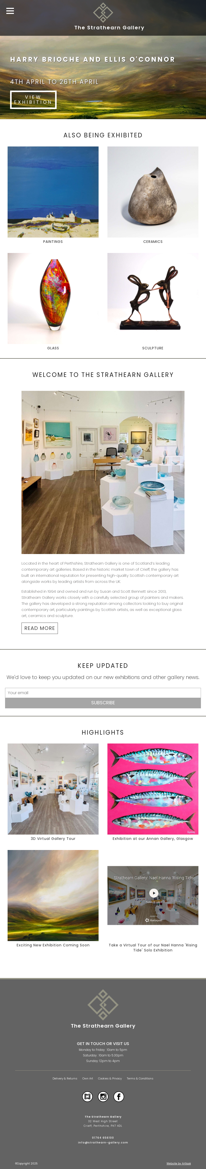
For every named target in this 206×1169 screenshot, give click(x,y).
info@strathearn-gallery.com (103, 1142)
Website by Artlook (179, 1163)
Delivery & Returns (65, 1078)
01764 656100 (103, 1138)
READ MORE (39, 628)
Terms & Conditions (140, 1078)
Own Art (87, 1078)
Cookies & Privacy (110, 1078)
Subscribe (103, 702)
